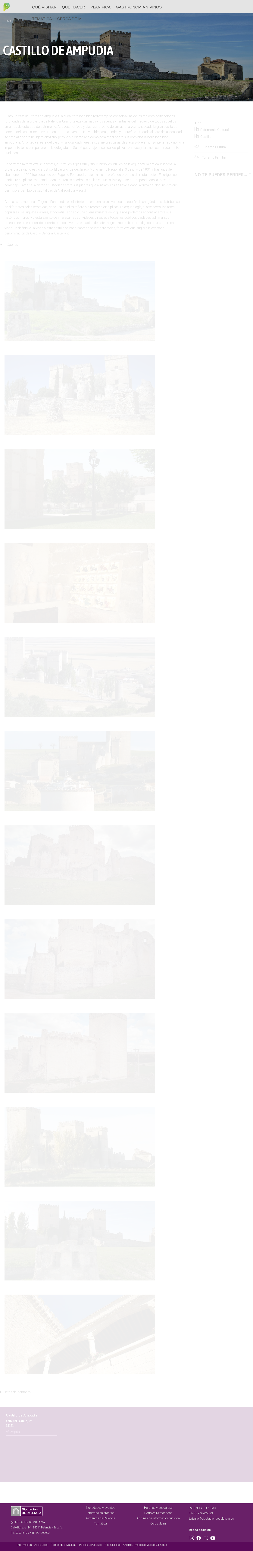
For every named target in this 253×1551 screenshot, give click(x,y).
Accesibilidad (112, 1544)
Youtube (212, 1537)
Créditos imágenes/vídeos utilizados (145, 1544)
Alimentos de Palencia (100, 1518)
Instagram (192, 1537)
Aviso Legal (41, 1544)
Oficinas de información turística (158, 1518)
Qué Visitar (44, 7)
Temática (42, 19)
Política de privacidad (63, 1544)
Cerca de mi (70, 19)
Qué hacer (73, 7)
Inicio (8, 21)
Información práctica (100, 1513)
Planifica (100, 7)
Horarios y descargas (158, 1507)
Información (24, 1544)
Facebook (199, 1537)
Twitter (206, 1537)
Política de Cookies (90, 1544)
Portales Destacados (158, 1513)
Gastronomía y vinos (139, 7)
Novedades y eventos (100, 1507)
